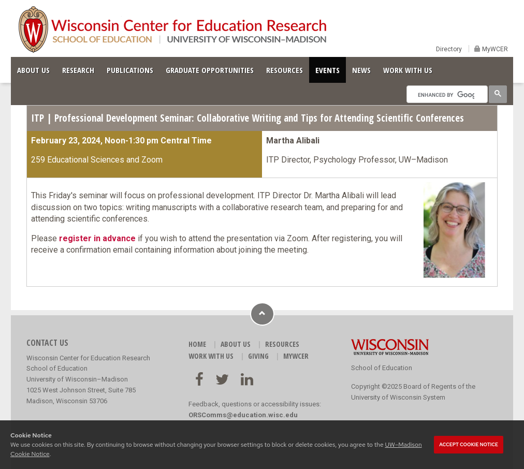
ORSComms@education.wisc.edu (243, 415)
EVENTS (327, 70)
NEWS (361, 70)
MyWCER (494, 49)
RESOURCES (284, 70)
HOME (197, 344)
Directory (449, 49)
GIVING (258, 356)
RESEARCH (78, 70)
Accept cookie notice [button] (468, 445)
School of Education (381, 368)
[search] (446, 94)
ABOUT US (33, 70)
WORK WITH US (407, 70)
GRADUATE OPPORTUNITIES (210, 70)
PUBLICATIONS (130, 70)
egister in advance (99, 238)
